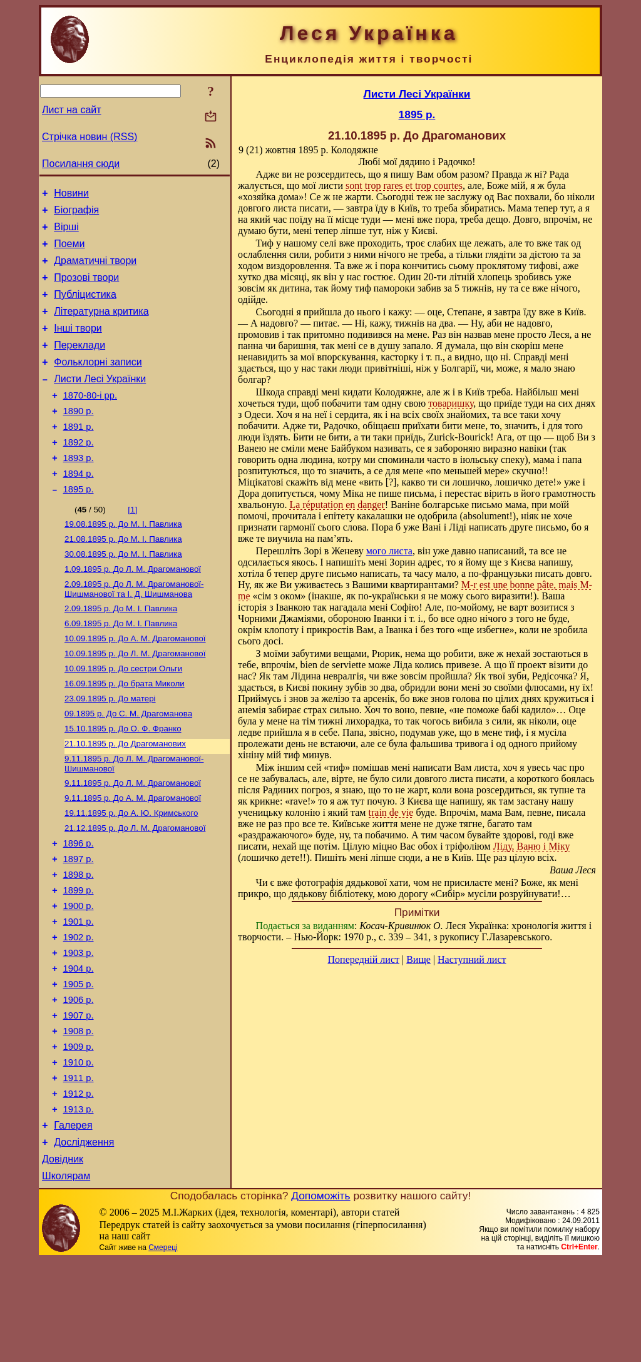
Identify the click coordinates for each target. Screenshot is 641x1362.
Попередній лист (363, 959)
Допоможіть (320, 1297)
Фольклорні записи (97, 382)
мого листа (389, 551)
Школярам (66, 1278)
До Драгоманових (125, 798)
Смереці (162, 1349)
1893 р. (78, 490)
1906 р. (78, 1081)
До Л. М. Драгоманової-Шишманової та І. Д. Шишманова (133, 631)
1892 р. (78, 472)
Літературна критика (101, 326)
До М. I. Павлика (123, 561)
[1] (132, 545)
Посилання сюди (81, 163)
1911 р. (78, 1169)
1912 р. (78, 1186)
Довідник (62, 1259)
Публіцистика (85, 307)
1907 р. (78, 1099)
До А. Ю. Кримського (131, 872)
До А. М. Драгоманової (135, 684)
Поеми (69, 251)
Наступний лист (472, 959)
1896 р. (78, 906)
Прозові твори (86, 288)
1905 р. (78, 1064)
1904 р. (78, 1046)
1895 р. (78, 525)
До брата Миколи (124, 733)
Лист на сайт (71, 109)
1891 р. (78, 455)
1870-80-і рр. (90, 420)
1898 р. (78, 941)
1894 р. (78, 507)
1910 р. (78, 1151)
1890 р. (78, 437)
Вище (418, 959)
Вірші (66, 232)
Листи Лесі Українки (100, 401)
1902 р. (78, 1011)
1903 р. (78, 1029)
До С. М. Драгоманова (128, 765)
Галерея (73, 1221)
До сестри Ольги (123, 716)
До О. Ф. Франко (123, 781)
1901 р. (78, 993)
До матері (110, 749)
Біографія (76, 213)
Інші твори (78, 345)
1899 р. (78, 958)
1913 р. (78, 1204)
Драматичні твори (95, 270)
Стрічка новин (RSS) (89, 136)
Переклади (79, 363)
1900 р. (78, 976)
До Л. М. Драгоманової (132, 609)
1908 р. (78, 1116)
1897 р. (78, 923)
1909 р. (78, 1134)
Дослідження (84, 1240)
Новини (71, 195)
